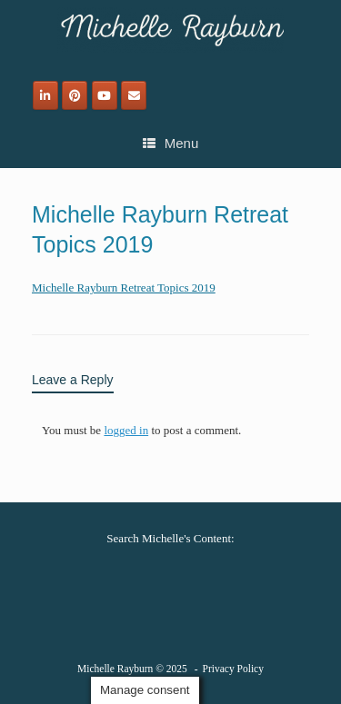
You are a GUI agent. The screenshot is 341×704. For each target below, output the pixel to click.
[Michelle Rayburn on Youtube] (104, 95)
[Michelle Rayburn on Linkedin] (45, 95)
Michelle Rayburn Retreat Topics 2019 (124, 287)
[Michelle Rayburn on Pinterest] (74, 95)
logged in (126, 430)
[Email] (133, 95)
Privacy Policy (233, 668)
